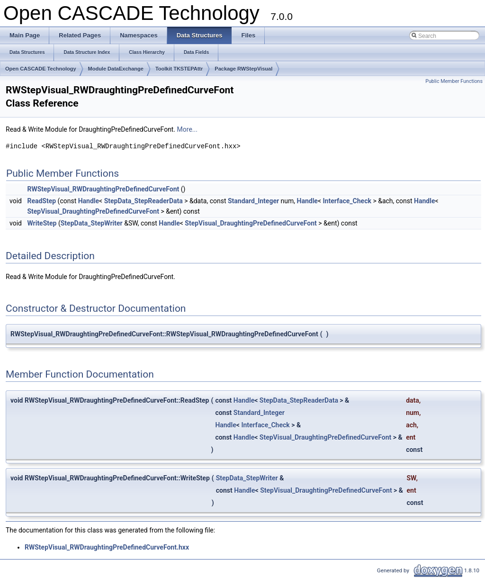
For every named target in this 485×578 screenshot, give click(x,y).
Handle (88, 201)
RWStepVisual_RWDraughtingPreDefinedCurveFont (103, 189)
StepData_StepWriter (92, 223)
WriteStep (41, 223)
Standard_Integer (253, 201)
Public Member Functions (454, 81)
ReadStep (41, 201)
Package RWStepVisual (243, 69)
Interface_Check (347, 201)
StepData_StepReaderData (143, 201)
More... (187, 129)
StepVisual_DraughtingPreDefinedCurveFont (93, 211)
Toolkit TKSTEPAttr (179, 69)
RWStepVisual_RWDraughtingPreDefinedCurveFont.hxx (107, 547)
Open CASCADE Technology (40, 69)
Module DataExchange (116, 69)
